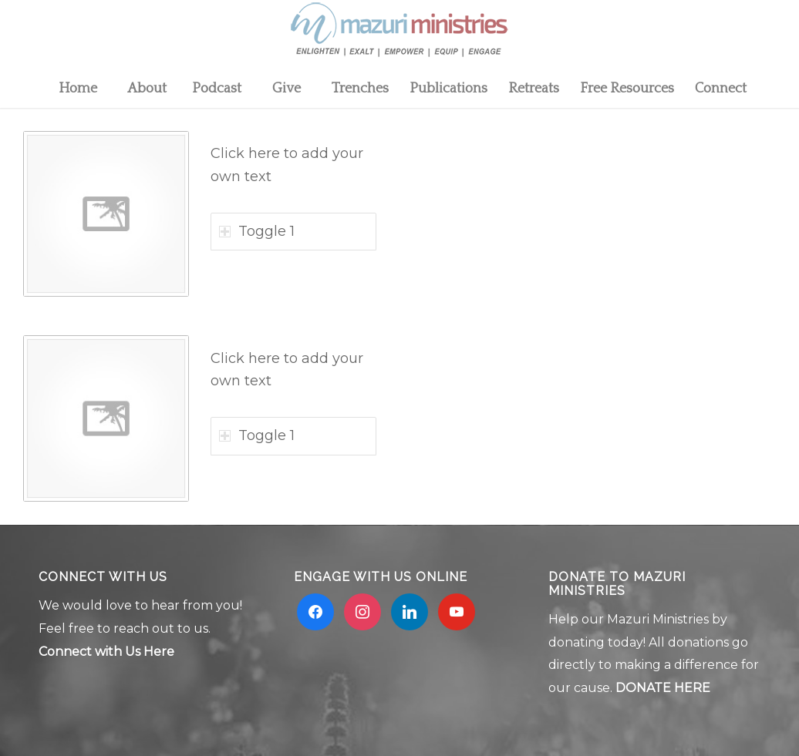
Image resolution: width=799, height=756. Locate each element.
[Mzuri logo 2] (399, 34)
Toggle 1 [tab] (257, 231)
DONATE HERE (662, 687)
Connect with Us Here (106, 651)
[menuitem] (77, 88)
